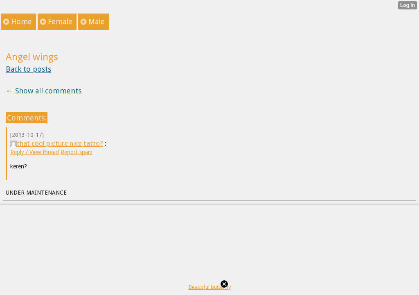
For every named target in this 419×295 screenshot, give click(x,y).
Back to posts (28, 69)
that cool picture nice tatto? (56, 143)
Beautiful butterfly (210, 287)
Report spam (76, 152)
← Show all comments (43, 90)
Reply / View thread (34, 152)
